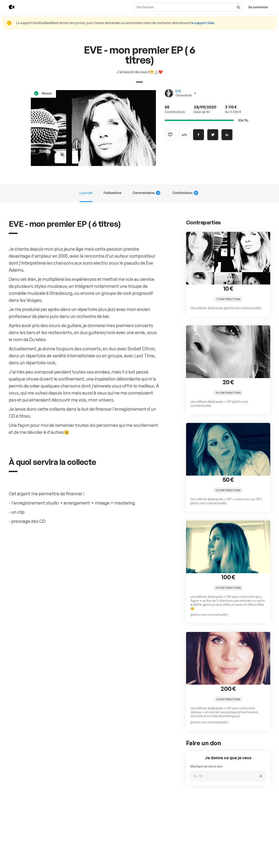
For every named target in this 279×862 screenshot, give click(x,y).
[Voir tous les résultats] (238, 7)
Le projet (86, 193)
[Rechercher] (188, 7)
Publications (113, 193)
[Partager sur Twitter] (212, 134)
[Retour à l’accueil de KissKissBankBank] (8, 7)
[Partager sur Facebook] (198, 134)
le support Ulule (202, 23)
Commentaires (146, 193)
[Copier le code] (184, 134)
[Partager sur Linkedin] (226, 134)
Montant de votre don (206, 766)
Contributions (185, 193)
